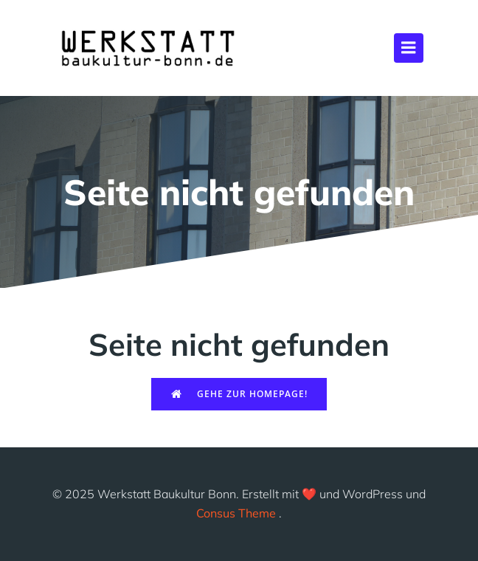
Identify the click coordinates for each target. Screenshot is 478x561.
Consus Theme (236, 513)
